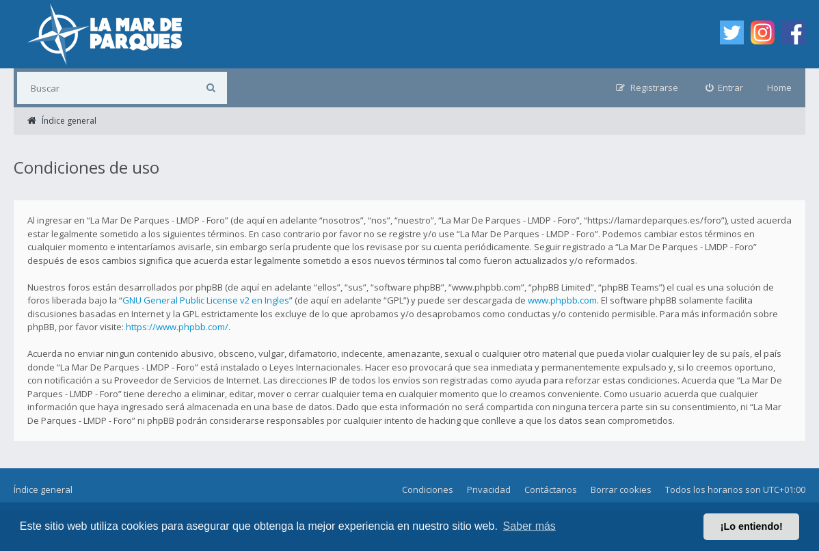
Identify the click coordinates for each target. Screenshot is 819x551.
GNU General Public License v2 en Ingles (205, 300)
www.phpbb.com (562, 300)
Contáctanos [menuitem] (550, 489)
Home (779, 87)
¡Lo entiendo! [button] (752, 526)
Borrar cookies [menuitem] (621, 489)
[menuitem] (724, 88)
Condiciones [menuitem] (427, 489)
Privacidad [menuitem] (489, 489)
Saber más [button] (529, 526)
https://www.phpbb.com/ (177, 327)
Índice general (43, 489)
